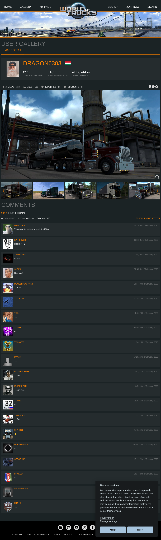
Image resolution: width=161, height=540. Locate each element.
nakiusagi (19, 225)
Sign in (4, 213)
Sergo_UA (19, 459)
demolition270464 (23, 284)
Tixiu (16, 313)
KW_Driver (20, 240)
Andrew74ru (21, 488)
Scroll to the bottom (148, 218)
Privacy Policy (63, 534)
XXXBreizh (19, 415)
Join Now (132, 6)
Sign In (152, 6)
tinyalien (19, 298)
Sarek (17, 269)
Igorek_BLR (20, 386)
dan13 (17, 357)
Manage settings (108, 521)
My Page (45, 6)
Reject (140, 530)
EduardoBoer (21, 371)
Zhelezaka (20, 255)
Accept (113, 530)
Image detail (13, 50)
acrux (17, 328)
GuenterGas (21, 444)
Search (113, 6)
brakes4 (18, 474)
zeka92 (18, 401)
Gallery (26, 6)
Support (16, 534)
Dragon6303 (42, 63)
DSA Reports (85, 534)
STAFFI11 (18, 430)
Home (8, 6)
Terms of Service (38, 534)
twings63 (19, 342)
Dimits (17, 503)
